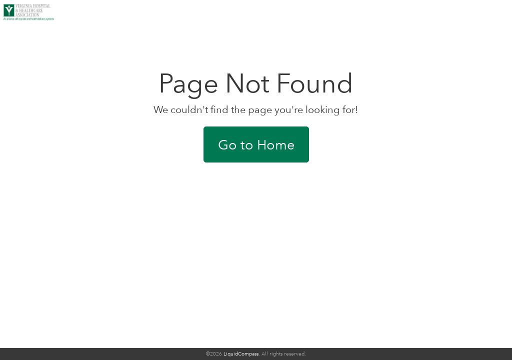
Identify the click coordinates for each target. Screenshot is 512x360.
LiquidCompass (241, 353)
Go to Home (256, 144)
